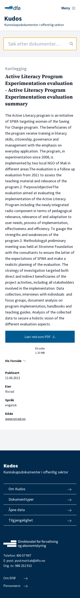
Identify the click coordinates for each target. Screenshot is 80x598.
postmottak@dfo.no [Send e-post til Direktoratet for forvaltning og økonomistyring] (30, 560)
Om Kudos (40, 489)
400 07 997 (23, 555)
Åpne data (40, 509)
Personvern (15, 586)
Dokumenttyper (40, 499)
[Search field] (40, 43)
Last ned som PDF (40, 337)
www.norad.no (15, 419)
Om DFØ (15, 578)
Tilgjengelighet (40, 520)
